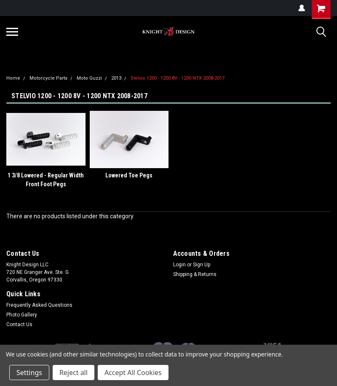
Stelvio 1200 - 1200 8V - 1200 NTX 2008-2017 (178, 78)
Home (13, 78)
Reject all (73, 372)
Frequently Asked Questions (39, 305)
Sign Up (201, 265)
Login (179, 265)
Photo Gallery (21, 315)
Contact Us (19, 324)
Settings (29, 372)
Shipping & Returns (195, 274)
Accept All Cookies (133, 372)
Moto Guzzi (89, 78)
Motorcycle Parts (48, 78)
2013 (116, 78)
